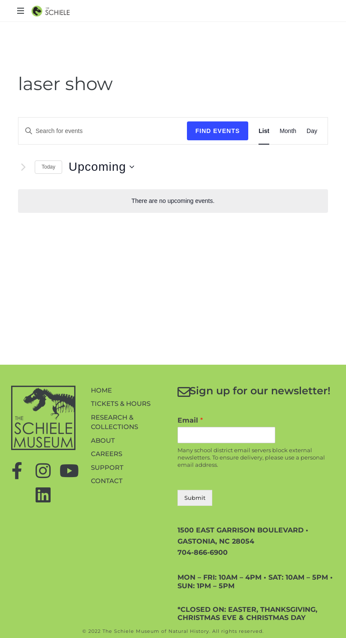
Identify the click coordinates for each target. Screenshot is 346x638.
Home (101, 439)
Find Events (218, 130)
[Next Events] (23, 167)
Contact (107, 530)
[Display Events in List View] (264, 131)
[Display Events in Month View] (288, 131)
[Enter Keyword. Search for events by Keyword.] (87, 131)
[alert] (173, 201)
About (103, 489)
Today (48, 167)
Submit (194, 546)
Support (107, 516)
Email (190, 469)
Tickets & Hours (120, 452)
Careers (106, 503)
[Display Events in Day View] (312, 131)
